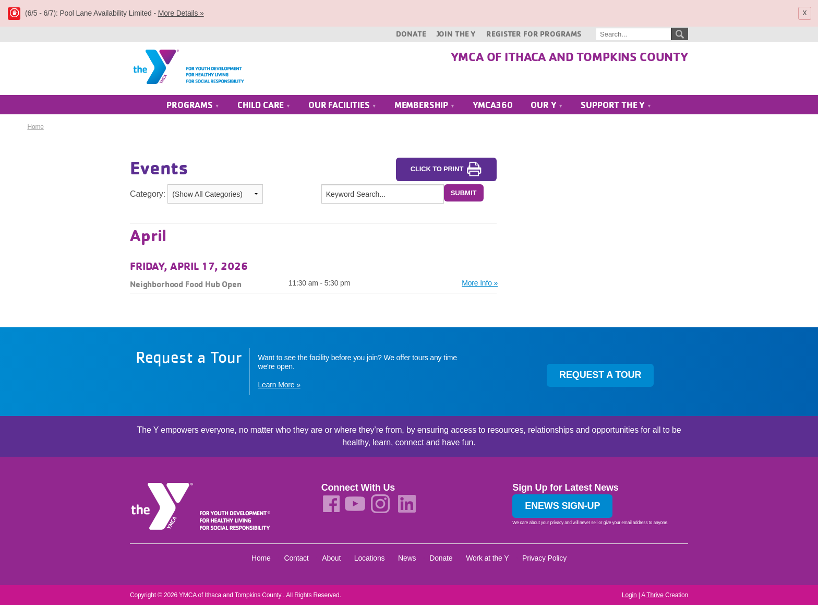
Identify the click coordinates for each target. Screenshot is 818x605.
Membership (424, 105)
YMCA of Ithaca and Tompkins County (569, 56)
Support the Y (616, 105)
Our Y (547, 105)
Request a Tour (600, 375)
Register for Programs (533, 34)
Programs (192, 105)
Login (629, 595)
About (331, 558)
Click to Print (447, 169)
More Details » (181, 13)
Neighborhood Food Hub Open (186, 284)
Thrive (654, 595)
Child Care (264, 105)
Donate (411, 34)
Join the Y (456, 34)
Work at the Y (487, 558)
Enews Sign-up (562, 506)
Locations (369, 558)
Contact (296, 558)
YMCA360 (493, 105)
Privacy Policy (544, 558)
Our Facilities (342, 105)
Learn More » (279, 385)
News (407, 558)
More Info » (480, 283)
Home (35, 127)
